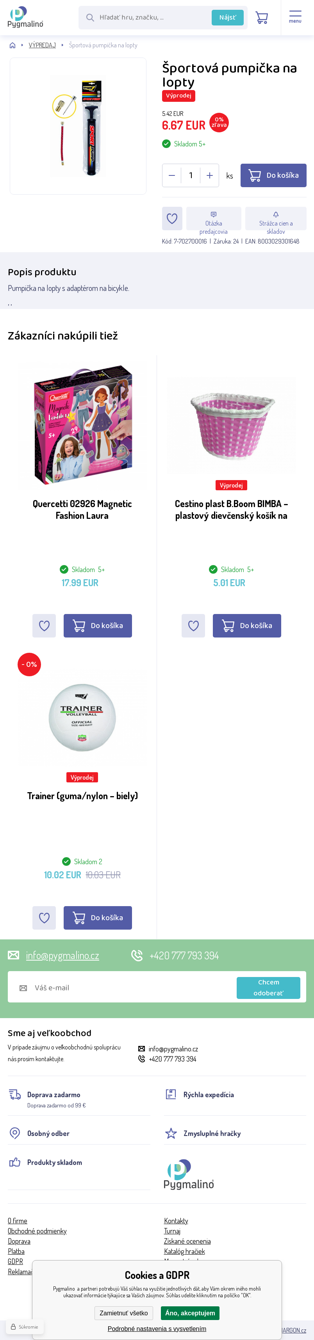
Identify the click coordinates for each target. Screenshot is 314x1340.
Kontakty (176, 1220)
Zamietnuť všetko (124, 1313)
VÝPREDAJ (42, 45)
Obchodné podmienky (37, 1230)
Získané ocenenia (187, 1241)
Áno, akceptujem (190, 1313)
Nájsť (227, 17)
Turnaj (172, 1230)
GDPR (15, 1261)
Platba (16, 1251)
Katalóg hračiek (184, 1251)
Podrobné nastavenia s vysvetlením (157, 1329)
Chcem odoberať (268, 988)
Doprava (19, 1241)
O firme (17, 1220)
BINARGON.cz (290, 1330)
